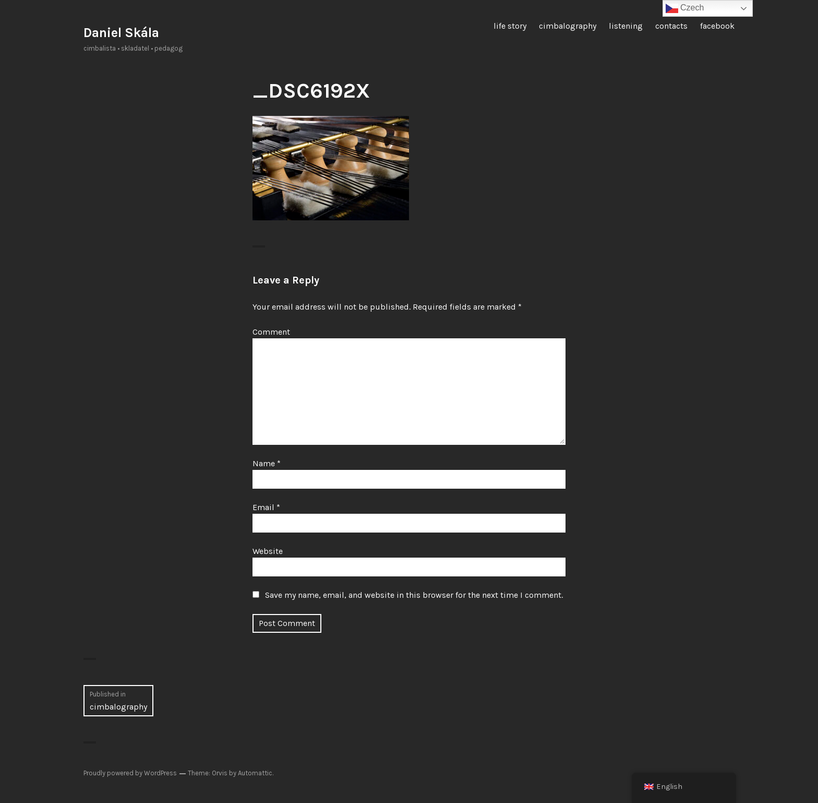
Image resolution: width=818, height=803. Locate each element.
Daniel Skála (121, 32)
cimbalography (567, 26)
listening (626, 26)
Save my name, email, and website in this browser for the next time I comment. (414, 595)
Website (267, 551)
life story (510, 26)
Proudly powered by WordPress (130, 773)
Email (266, 507)
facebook (717, 26)
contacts (671, 26)
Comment (271, 332)
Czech (685, 8)
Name (266, 463)
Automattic (255, 773)
